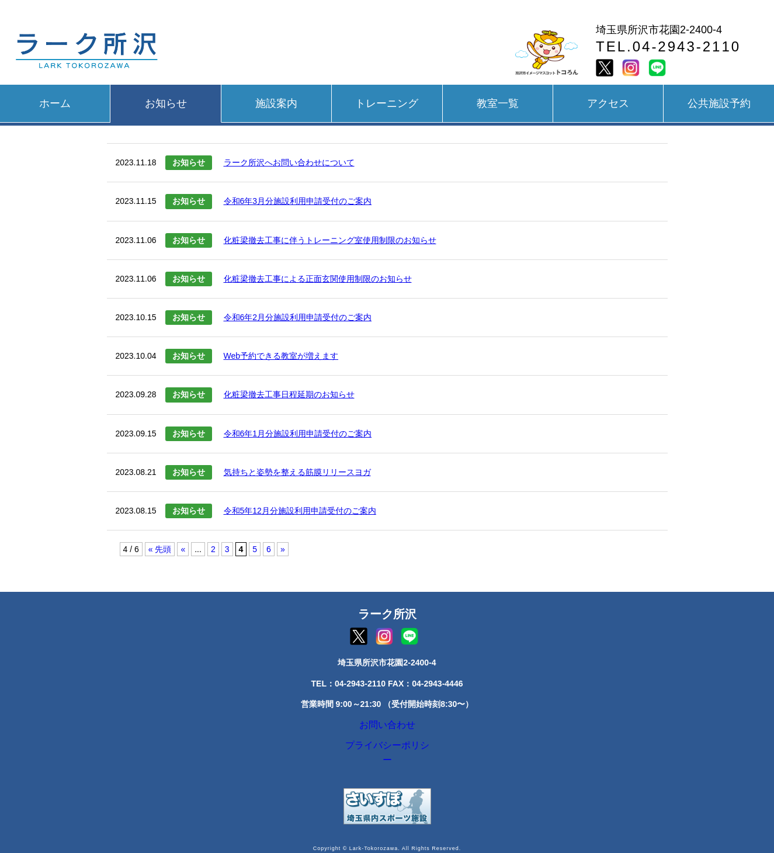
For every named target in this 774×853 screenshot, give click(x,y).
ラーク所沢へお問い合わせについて (289, 162)
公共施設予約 (719, 103)
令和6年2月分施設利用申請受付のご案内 (298, 317)
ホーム (55, 103)
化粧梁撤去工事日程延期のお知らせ (289, 394)
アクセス (608, 103)
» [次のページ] (282, 549)
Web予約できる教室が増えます (281, 355)
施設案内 (276, 103)
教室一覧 (498, 103)
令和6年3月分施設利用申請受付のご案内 (298, 201)
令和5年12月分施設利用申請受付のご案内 (300, 510)
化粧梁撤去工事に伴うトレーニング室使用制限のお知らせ (330, 240)
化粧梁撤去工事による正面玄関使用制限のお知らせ (318, 278)
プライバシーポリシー (387, 753)
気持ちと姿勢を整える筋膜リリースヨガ (297, 472)
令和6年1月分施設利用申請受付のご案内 (298, 433)
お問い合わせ (387, 727)
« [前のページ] (183, 549)
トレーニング (386, 103)
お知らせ (166, 103)
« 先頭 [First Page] (160, 549)
